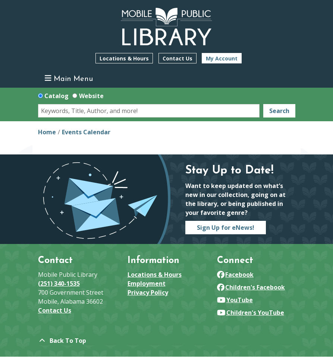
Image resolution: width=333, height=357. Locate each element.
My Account (222, 58)
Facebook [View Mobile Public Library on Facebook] (235, 274)
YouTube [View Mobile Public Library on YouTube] (235, 300)
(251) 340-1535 (59, 283)
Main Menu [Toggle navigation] (69, 78)
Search (279, 111)
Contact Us (177, 58)
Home (47, 132)
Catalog (56, 96)
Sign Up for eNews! (225, 227)
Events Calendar (86, 132)
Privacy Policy (148, 292)
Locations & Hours (124, 58)
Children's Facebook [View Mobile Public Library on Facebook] (251, 287)
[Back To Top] (166, 340)
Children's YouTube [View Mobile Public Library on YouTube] (250, 313)
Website (91, 96)
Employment (147, 283)
